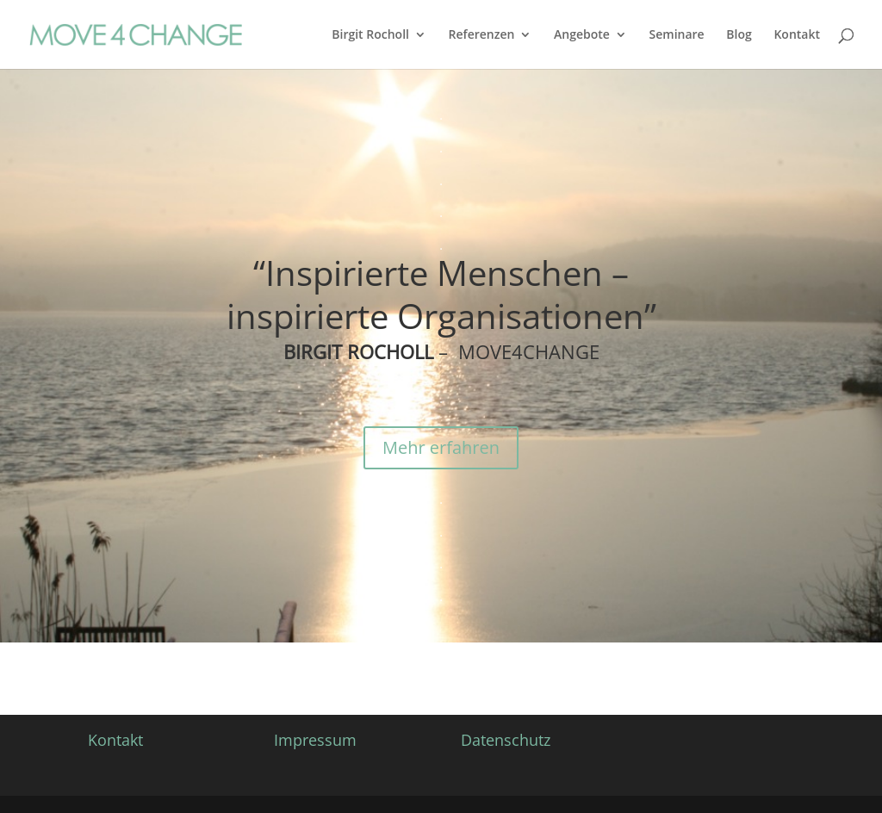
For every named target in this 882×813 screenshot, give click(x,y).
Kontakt (796, 35)
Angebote (582, 35)
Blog (738, 35)
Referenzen (482, 35)
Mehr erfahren (441, 447)
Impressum (315, 739)
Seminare (677, 35)
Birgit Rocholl (370, 35)
